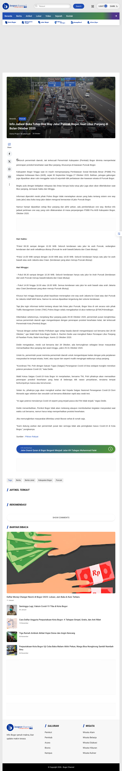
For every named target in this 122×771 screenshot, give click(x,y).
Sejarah (58, 16)
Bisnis (47, 748)
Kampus (48, 753)
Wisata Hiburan (90, 748)
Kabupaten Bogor (45, 480)
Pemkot (48, 732)
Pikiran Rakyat (31, 436)
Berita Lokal (29, 480)
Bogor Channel (68, 767)
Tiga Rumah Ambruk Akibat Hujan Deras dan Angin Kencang (47, 633)
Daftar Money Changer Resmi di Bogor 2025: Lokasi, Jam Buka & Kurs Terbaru (43, 597)
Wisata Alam (89, 732)
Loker (38, 16)
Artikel (29, 16)
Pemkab (48, 737)
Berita (19, 16)
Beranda (8, 16)
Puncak (22, 119)
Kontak (69, 16)
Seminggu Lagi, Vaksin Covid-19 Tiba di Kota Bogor (43, 606)
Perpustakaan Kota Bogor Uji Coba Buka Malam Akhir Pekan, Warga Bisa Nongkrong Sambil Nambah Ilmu (66, 648)
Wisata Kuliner (89, 753)
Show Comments (61, 517)
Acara (47, 742)
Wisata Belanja (90, 737)
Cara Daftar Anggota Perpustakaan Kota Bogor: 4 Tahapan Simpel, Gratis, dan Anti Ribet (60, 619)
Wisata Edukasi (90, 742)
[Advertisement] (61, 48)
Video (48, 16)
